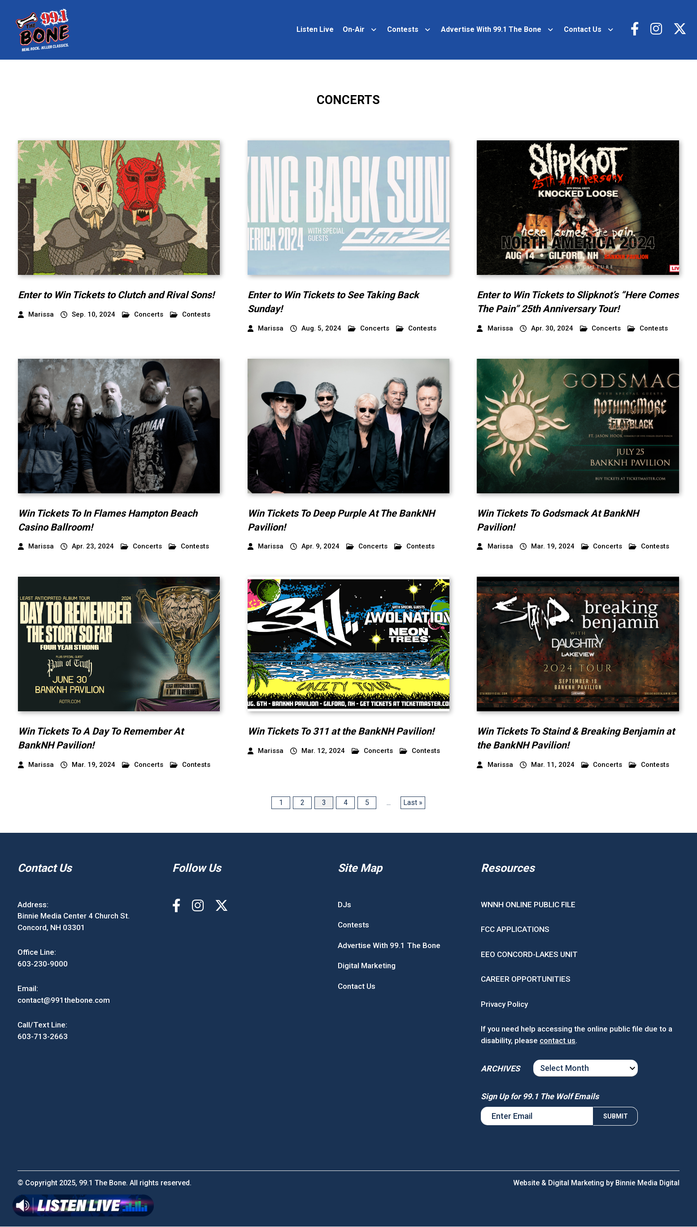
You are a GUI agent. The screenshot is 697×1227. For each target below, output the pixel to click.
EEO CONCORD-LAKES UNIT (529, 954)
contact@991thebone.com (63, 1000)
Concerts (142, 315)
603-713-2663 (42, 1036)
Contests (402, 30)
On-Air (354, 30)
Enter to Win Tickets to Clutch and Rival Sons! (116, 295)
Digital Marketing (367, 966)
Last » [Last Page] (413, 803)
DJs (344, 905)
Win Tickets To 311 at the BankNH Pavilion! (342, 732)
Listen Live (315, 30)
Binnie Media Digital (647, 1183)
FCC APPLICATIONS (515, 929)
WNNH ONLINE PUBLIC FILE (528, 905)
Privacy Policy (504, 1004)
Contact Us (582, 30)
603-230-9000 (42, 964)
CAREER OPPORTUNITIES (526, 979)
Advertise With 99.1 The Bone (491, 30)
